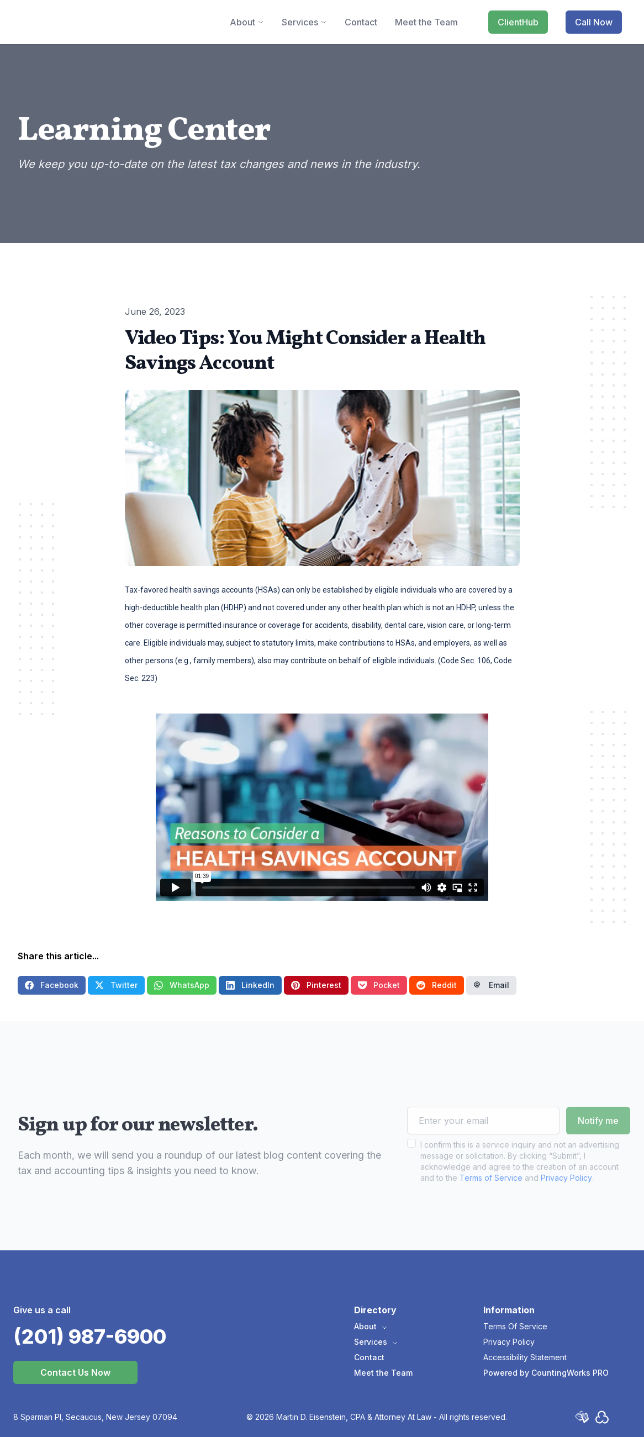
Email (491, 985)
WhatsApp (181, 985)
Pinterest (316, 985)
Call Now (594, 22)
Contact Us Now (75, 1372)
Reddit (436, 985)
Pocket (379, 985)
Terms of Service (491, 1199)
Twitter (116, 985)
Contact (369, 1357)
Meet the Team (383, 1372)
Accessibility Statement (525, 1357)
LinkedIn (250, 985)
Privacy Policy (566, 1199)
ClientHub (518, 22)
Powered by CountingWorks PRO (546, 1372)
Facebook (51, 985)
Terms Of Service (515, 1326)
